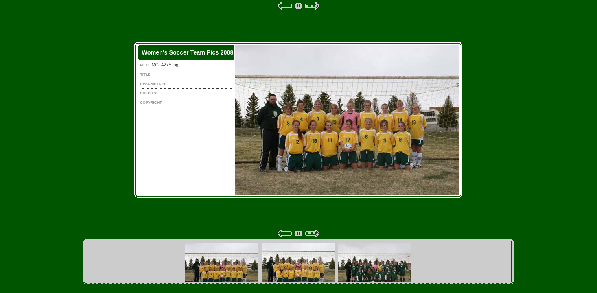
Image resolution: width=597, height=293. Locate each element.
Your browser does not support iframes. (298, 119)
